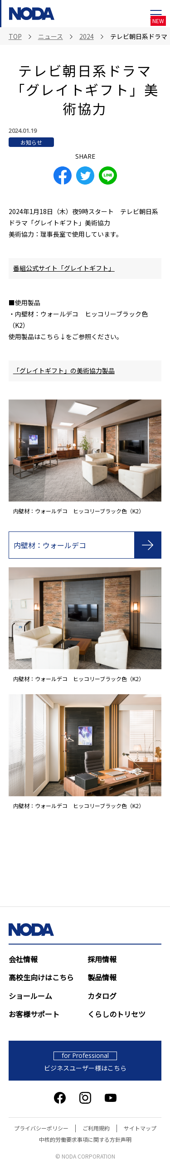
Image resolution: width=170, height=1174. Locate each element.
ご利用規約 (96, 1128)
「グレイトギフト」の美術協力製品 (64, 370)
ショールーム (30, 995)
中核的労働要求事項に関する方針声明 (85, 1139)
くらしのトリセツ (116, 1013)
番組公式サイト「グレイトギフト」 (64, 268)
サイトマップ (140, 1128)
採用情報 (102, 959)
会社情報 (23, 959)
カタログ (102, 995)
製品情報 (102, 977)
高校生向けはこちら (41, 977)
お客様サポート (34, 1013)
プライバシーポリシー (41, 1128)
